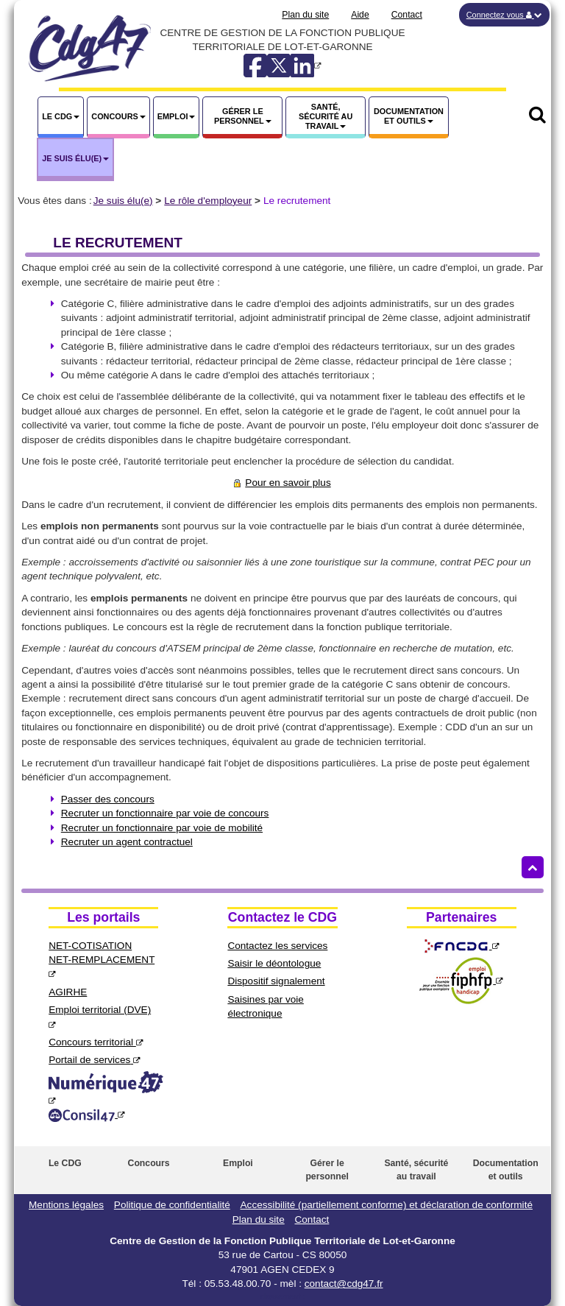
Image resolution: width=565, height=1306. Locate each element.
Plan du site (305, 15)
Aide (360, 15)
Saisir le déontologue (274, 963)
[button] (504, 15)
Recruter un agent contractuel (127, 841)
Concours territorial (96, 1042)
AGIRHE (68, 992)
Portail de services (95, 1059)
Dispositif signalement (275, 980)
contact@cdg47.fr (344, 1283)
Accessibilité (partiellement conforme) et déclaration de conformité (387, 1204)
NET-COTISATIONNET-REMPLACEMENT (101, 960)
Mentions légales (66, 1204)
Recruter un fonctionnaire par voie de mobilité (162, 827)
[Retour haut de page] (533, 867)
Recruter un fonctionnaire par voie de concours (165, 813)
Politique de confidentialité (172, 1204)
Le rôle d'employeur (208, 200)
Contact (406, 15)
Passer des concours (107, 799)
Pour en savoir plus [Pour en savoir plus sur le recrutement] (282, 482)
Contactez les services (277, 945)
